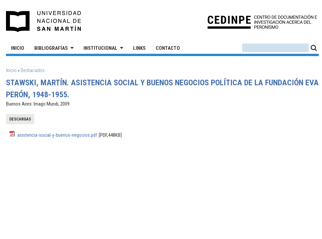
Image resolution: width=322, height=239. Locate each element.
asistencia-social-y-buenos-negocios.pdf (57, 135)
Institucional (100, 48)
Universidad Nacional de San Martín (43, 21)
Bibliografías (51, 48)
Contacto (168, 48)
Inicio (17, 48)
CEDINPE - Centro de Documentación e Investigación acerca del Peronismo (262, 22)
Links (139, 48)
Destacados (33, 70)
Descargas (20, 119)
